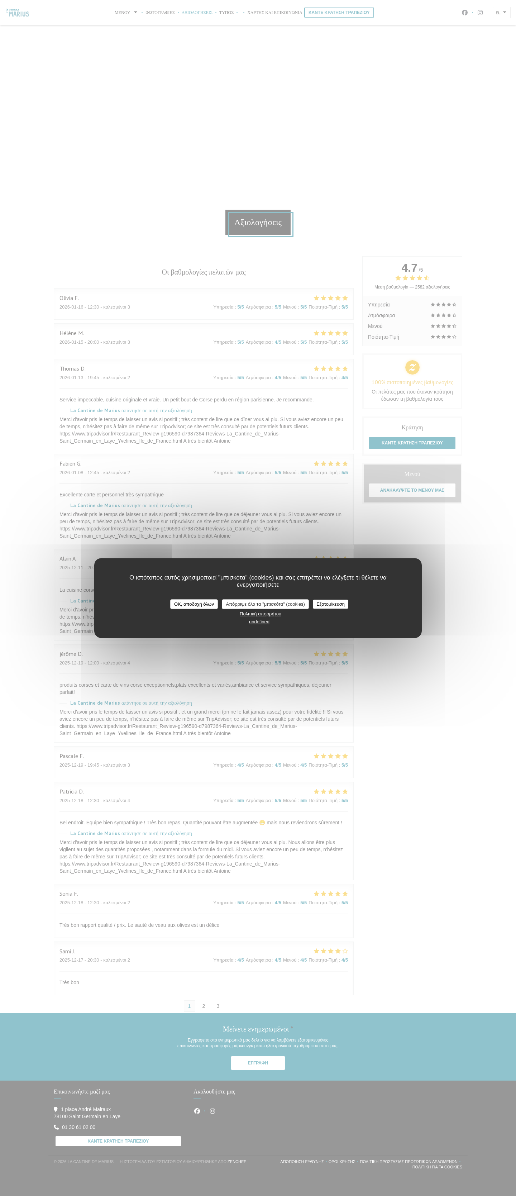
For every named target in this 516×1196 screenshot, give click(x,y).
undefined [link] (259, 621)
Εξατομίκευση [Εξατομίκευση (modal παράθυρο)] (330, 604)
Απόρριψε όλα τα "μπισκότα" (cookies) (265, 604)
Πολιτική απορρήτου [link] (260, 613)
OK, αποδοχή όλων (194, 604)
